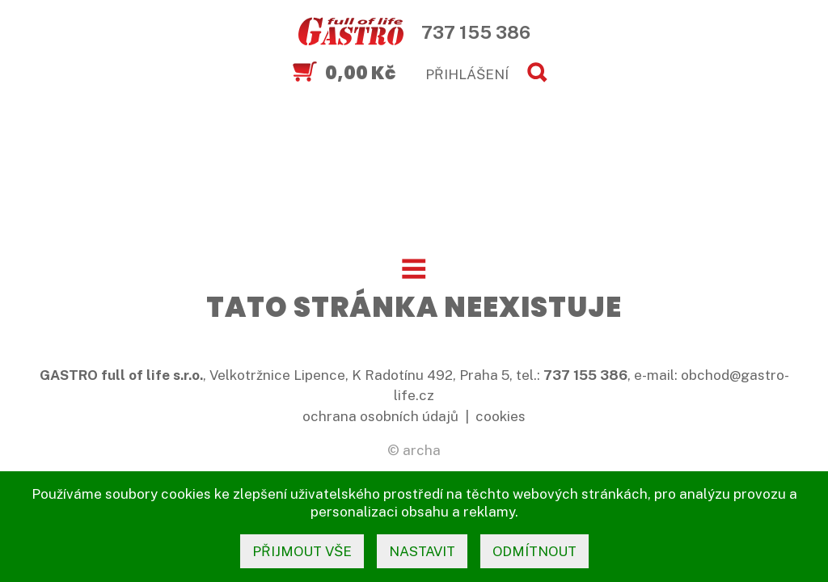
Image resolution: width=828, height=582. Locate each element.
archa (422, 450)
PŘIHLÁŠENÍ (467, 74)
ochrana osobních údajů (380, 416)
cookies (500, 416)
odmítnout (534, 551)
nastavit (422, 551)
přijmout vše (302, 551)
